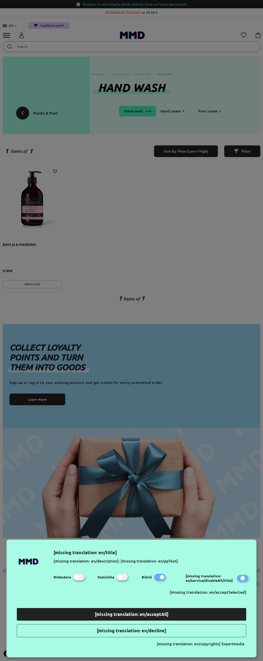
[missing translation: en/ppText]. (150, 561)
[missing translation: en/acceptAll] (131, 614)
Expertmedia (233, 644)
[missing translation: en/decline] (131, 630)
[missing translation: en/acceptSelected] (208, 592)
